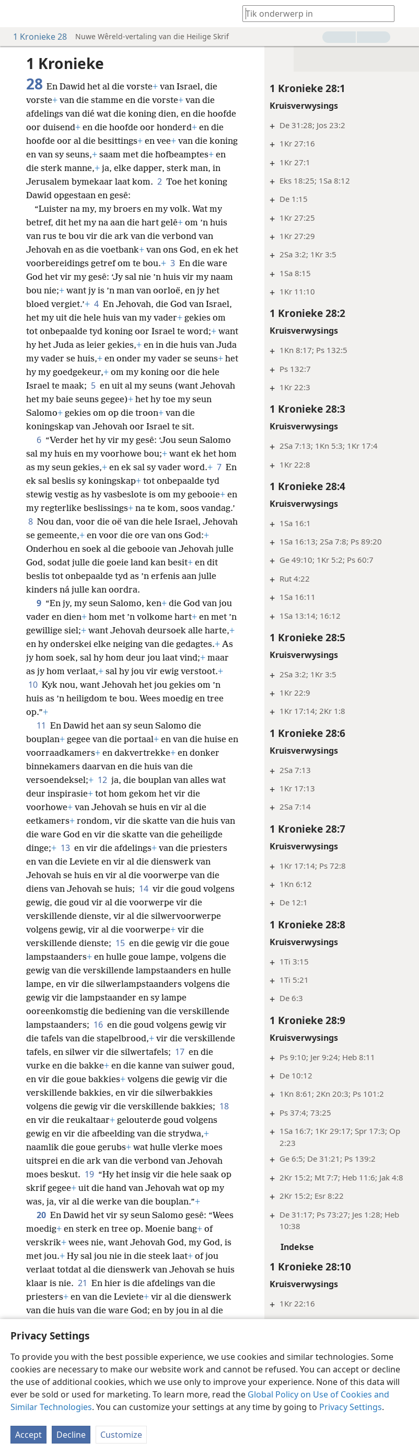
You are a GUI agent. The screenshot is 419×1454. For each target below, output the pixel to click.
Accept (28, 1434)
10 (98, 698)
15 (120, 956)
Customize (121, 1434)
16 (98, 1038)
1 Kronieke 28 (35, 36)
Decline (71, 1434)
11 (41, 739)
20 (41, 1228)
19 (89, 1188)
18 (224, 1120)
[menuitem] (15, 13)
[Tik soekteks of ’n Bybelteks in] (313, 13)
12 (102, 793)
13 (65, 861)
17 (180, 1065)
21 (82, 1296)
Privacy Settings (350, 1407)
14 (143, 902)
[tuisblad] (15, 13)
